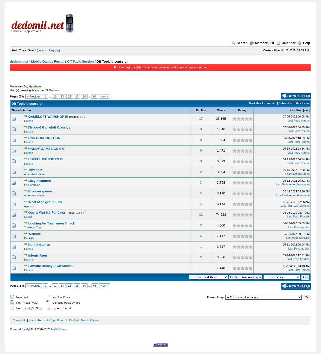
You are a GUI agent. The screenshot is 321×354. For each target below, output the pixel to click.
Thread (16, 110)
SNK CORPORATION (44, 138)
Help (304, 43)
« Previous (33, 96)
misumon (304, 173)
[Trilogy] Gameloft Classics (49, 127)
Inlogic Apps (38, 255)
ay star (305, 227)
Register (54, 50)
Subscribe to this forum (294, 103)
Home (32, 320)
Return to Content (68, 320)
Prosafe (304, 216)
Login (41, 50)
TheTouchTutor (33, 227)
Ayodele (29, 206)
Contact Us (19, 320)
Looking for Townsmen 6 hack (51, 223)
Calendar (286, 43)
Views (221, 110)
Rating (242, 110)
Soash (28, 216)
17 (201, 119)
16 (84, 96)
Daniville (29, 238)
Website (34, 234)
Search (239, 43)
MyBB (29, 329)
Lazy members (39, 181)
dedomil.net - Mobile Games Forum (37, 61)
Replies (201, 110)
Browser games (40, 191)
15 (76, 96)
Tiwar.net (35, 170)
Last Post (296, 110)
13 (62, 96)
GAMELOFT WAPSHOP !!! (48, 117)
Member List (262, 43)
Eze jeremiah (32, 184)
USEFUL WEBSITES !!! (45, 159)
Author (27, 110)
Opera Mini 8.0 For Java (46, 212)
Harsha (28, 120)
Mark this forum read (262, 103)
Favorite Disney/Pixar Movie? (51, 266)
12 (54, 96)
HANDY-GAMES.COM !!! (46, 149)
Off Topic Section (80, 61)
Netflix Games (39, 245)
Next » (105, 96)
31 (201, 214)
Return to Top (46, 320)
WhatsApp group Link (45, 202)
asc (306, 110)
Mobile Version (90, 320)
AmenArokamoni (34, 174)
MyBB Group (59, 329)
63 (94, 96)
